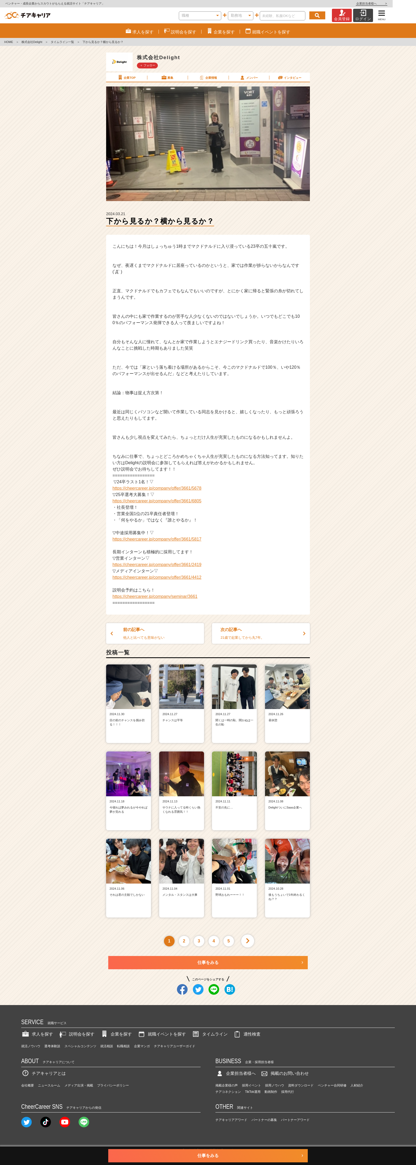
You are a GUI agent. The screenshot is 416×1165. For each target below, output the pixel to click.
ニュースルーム (49, 1085)
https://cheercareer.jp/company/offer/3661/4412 (156, 577)
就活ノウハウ (30, 1046)
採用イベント (251, 1085)
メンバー (248, 77)
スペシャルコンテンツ (80, 1046)
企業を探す (116, 1034)
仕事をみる (208, 962)
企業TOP (126, 77)
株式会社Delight (31, 42)
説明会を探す (76, 1034)
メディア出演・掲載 (78, 1085)
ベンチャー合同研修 (332, 1085)
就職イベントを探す (161, 1034)
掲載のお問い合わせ (284, 1073)
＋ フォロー (147, 65)
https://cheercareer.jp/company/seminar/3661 (154, 596)
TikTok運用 (253, 1092)
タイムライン (210, 1034)
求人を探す (37, 1034)
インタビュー (289, 77)
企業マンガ (142, 1046)
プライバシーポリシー (113, 1085)
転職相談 (123, 1046)
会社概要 (27, 1085)
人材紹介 (356, 1085)
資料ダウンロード (301, 1085)
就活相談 (106, 1046)
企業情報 (207, 77)
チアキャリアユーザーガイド (174, 1046)
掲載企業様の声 (226, 1085)
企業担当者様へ (394, 3)
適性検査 (247, 1034)
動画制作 (271, 1092)
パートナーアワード (295, 1120)
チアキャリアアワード (231, 1120)
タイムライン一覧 (62, 42)
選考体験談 (52, 1046)
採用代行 (287, 1092)
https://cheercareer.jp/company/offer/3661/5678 (156, 488)
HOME (8, 42)
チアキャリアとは (43, 1073)
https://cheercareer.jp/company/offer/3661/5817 (156, 539)
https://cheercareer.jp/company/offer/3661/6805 (156, 501)
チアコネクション (228, 1092)
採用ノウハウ (274, 1085)
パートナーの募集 (264, 1120)
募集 (167, 77)
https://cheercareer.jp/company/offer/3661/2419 (156, 564)
